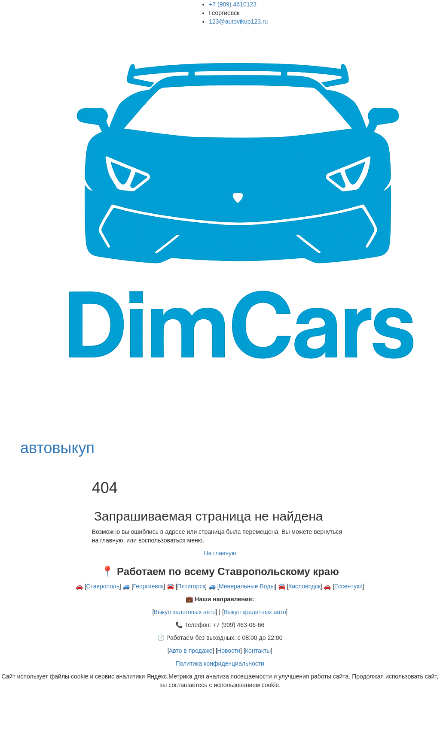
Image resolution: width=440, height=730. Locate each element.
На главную (220, 553)
